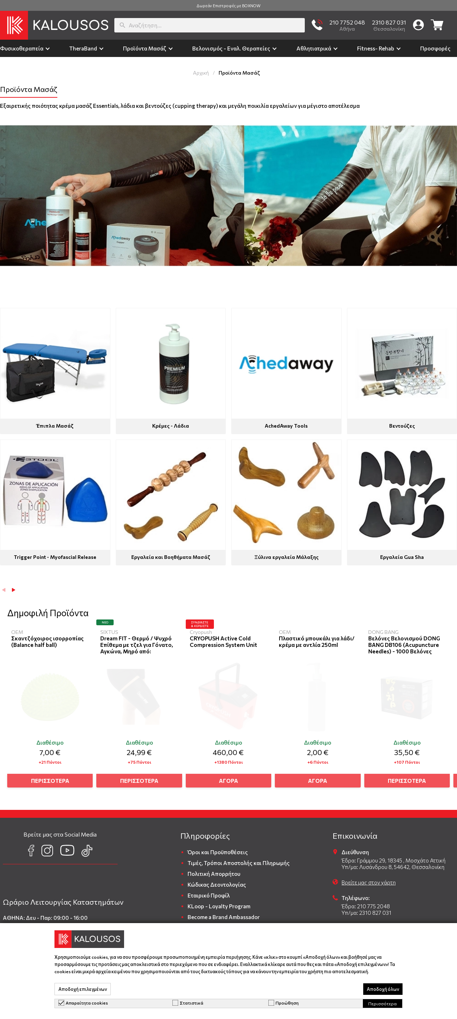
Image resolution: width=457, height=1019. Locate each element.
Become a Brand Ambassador (224, 914)
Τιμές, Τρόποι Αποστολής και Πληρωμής (239, 860)
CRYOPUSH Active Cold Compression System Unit (225, 641)
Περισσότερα (382, 1003)
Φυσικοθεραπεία (21, 48)
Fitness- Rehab (375, 48)
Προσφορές (435, 48)
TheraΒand (83, 48)
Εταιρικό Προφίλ (209, 892)
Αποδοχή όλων (383, 989)
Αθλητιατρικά (313, 48)
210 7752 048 (347, 22)
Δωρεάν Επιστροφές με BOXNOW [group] (228, 5)
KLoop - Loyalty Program (219, 903)
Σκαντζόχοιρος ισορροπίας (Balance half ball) (47, 641)
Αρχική (201, 73)
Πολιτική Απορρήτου (214, 871)
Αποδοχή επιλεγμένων (82, 989)
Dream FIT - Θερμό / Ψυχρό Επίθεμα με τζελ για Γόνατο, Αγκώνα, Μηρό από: (137, 644)
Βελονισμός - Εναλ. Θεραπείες (231, 48)
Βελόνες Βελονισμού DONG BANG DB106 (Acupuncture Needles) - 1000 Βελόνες (407, 644)
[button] (13, 590)
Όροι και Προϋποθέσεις (218, 849)
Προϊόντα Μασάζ (144, 48)
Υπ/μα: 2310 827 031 (366, 909)
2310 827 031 (389, 22)
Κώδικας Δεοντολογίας (217, 881)
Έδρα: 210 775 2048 (366, 903)
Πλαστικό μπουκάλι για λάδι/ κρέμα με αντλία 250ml (318, 641)
